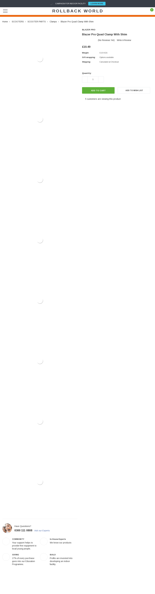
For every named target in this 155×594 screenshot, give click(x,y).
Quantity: (86, 73)
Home (5, 21)
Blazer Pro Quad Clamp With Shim (77, 21)
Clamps (53, 21)
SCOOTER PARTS (37, 21)
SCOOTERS (18, 21)
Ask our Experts (43, 530)
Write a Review (124, 40)
